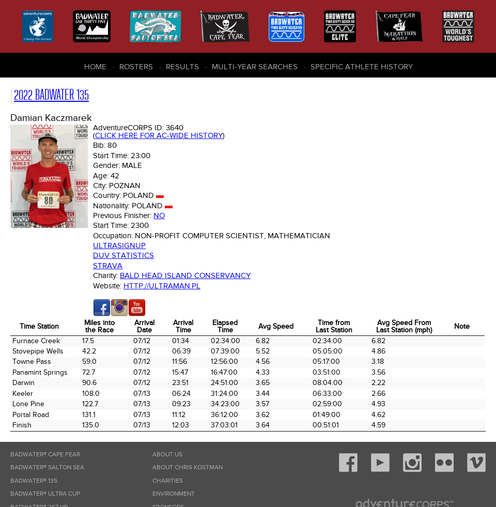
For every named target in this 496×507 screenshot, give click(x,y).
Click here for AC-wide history (159, 135)
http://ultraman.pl (161, 285)
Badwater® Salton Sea (47, 467)
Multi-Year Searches (255, 66)
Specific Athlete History (362, 66)
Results (182, 66)
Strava (107, 265)
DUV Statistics (123, 255)
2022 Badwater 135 (51, 94)
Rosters (136, 66)
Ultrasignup (119, 245)
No (159, 215)
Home (95, 66)
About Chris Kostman (187, 467)
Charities (167, 481)
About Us (167, 454)
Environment (173, 493)
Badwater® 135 (33, 481)
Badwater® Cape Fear (45, 454)
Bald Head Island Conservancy (185, 275)
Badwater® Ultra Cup (45, 493)
